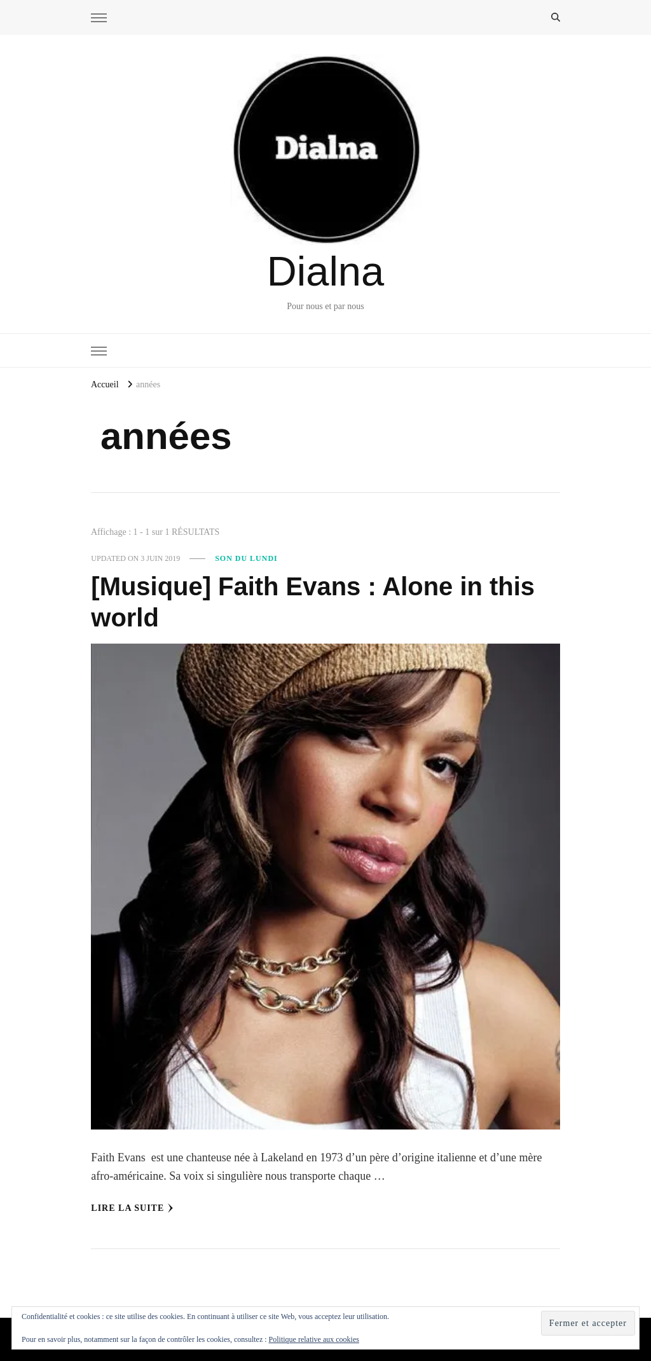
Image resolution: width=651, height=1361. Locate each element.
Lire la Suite (132, 1208)
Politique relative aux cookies (314, 1339)
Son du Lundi (246, 558)
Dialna (325, 271)
